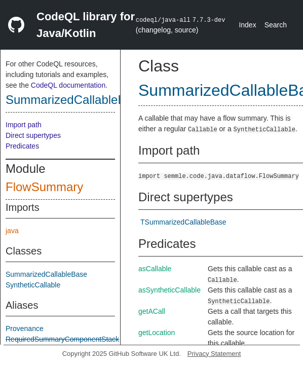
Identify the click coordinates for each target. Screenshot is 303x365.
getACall (151, 311)
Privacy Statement (214, 353)
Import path (24, 125)
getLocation (156, 332)
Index (247, 25)
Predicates (22, 146)
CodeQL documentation (68, 85)
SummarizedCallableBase (75, 99)
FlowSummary (44, 187)
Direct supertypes (33, 135)
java (12, 231)
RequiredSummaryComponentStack (62, 339)
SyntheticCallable (33, 285)
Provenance (25, 328)
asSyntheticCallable (169, 290)
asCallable (154, 269)
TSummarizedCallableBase (183, 222)
